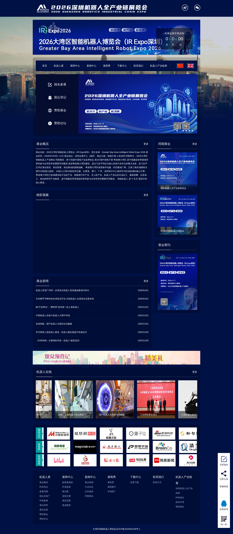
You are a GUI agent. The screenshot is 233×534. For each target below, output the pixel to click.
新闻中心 (91, 65)
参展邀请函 (67, 482)
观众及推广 (44, 496)
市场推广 (112, 491)
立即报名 (224, 460)
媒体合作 (39, 433)
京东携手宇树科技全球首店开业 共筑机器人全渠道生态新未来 (65, 298)
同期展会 (89, 496)
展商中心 (75, 65)
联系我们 (138, 65)
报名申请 (180, 502)
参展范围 (43, 491)
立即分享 (224, 479)
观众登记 (57, 97)
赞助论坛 (57, 123)
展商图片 (112, 487)
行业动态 (89, 487)
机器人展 (59, 65)
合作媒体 (89, 491)
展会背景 (43, 505)
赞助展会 (57, 110)
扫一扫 (224, 520)
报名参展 (57, 84)
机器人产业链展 (158, 65)
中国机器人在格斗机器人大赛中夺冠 (53, 315)
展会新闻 (89, 482)
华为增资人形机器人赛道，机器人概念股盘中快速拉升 (61, 332)
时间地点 (43, 487)
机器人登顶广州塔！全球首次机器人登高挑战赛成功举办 (62, 290)
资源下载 (134, 482)
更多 (146, 144)
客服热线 (224, 486)
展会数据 (66, 505)
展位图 (65, 491)
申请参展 (43, 500)
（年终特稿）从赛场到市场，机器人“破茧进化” (58, 340)
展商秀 (106, 65)
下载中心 (122, 65)
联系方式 (157, 482)
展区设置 (43, 509)
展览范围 (66, 500)
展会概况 (43, 482)
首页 (44, 65)
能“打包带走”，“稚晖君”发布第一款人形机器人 (57, 307)
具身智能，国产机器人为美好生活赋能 (54, 324)
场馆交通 (66, 496)
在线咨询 (224, 505)
